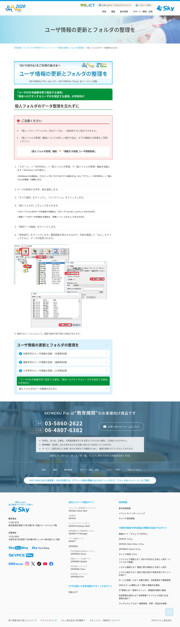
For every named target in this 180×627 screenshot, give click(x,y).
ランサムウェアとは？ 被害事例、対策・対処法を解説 (143, 603)
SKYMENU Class (91, 567)
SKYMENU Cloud (91, 552)
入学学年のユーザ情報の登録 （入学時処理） (44, 370)
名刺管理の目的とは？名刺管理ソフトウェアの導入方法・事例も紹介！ (144, 597)
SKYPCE (90, 517)
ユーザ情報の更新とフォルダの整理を (48, 345)
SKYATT (90, 540)
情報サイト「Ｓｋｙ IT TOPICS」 (134, 533)
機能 (113, 11)
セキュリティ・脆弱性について (105, 620)
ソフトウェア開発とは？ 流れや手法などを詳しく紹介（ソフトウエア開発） (145, 560)
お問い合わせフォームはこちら (123, 426)
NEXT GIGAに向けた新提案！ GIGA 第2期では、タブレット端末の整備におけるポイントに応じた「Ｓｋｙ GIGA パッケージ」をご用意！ (90, 480)
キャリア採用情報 (127, 518)
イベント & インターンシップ (132, 513)
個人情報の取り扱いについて (22, 620)
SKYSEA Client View (90, 509)
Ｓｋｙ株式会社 (165, 620)
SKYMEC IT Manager (90, 532)
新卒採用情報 (125, 508)
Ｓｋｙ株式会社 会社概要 (73, 620)
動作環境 (124, 11)
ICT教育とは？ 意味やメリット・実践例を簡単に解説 (142, 590)
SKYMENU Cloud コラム (130, 549)
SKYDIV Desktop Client (90, 524)
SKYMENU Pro (91, 575)
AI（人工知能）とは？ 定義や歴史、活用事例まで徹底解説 (144, 580)
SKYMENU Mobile (91, 560)
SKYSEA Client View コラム (131, 544)
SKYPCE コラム (126, 538)
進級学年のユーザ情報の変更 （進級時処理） (44, 362)
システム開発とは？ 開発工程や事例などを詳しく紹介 (143, 567)
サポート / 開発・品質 (143, 11)
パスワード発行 (145, 5)
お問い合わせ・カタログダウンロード (116, 5)
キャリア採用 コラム (128, 554)
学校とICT (73, 592)
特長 (104, 11)
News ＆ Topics (134, 469)
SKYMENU (73, 546)
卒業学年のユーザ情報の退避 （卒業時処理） (44, 353)
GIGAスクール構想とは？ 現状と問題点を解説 (139, 585)
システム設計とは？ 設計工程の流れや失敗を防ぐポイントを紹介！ (145, 573)
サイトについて (48, 620)
